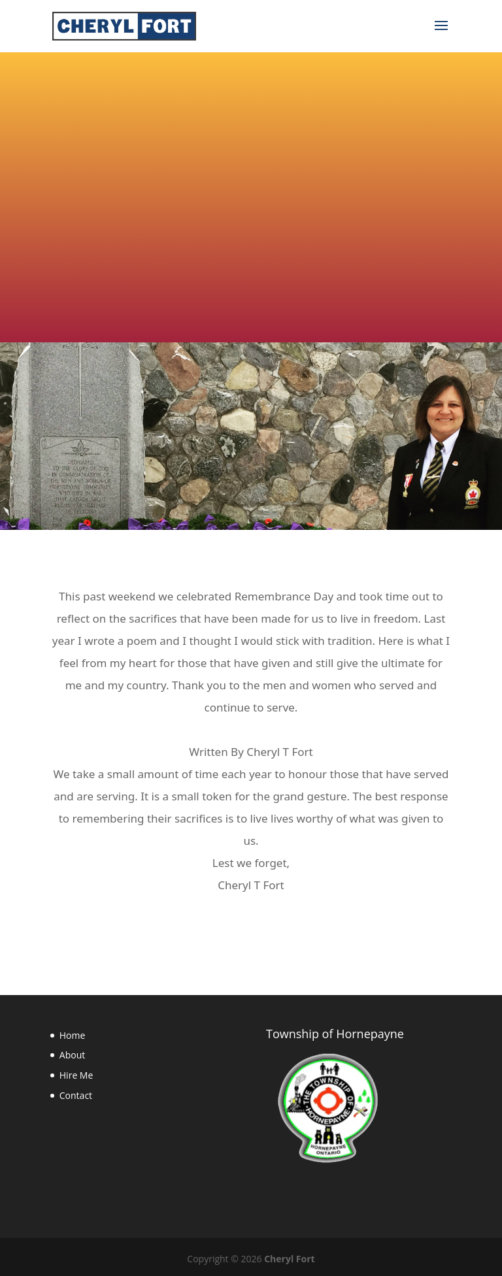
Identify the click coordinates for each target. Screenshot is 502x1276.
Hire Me (76, 1075)
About (72, 1055)
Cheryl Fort (289, 1258)
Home (72, 1035)
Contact (75, 1095)
